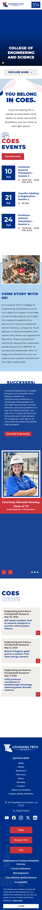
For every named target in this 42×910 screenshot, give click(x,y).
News (21, 778)
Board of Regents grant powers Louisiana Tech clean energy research (17, 654)
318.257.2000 (22, 811)
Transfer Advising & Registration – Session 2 (28, 196)
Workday (21, 782)
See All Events (12, 156)
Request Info (21, 840)
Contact (21, 786)
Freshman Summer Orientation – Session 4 (25, 220)
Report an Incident (21, 790)
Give (21, 850)
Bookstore (21, 771)
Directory (21, 775)
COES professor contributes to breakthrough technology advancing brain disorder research (18, 684)
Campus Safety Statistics (21, 794)
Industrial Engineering (17, 434)
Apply (21, 763)
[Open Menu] (35, 5)
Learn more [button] (18, 900)
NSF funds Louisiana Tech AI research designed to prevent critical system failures (18, 624)
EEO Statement (21, 873)
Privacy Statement (21, 868)
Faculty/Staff (11, 614)
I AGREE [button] (21, 906)
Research (24, 614)
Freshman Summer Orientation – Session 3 (25, 171)
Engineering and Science (17, 611)
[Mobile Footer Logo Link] (21, 746)
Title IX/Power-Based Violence (21, 877)
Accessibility (20, 882)
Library (21, 767)
